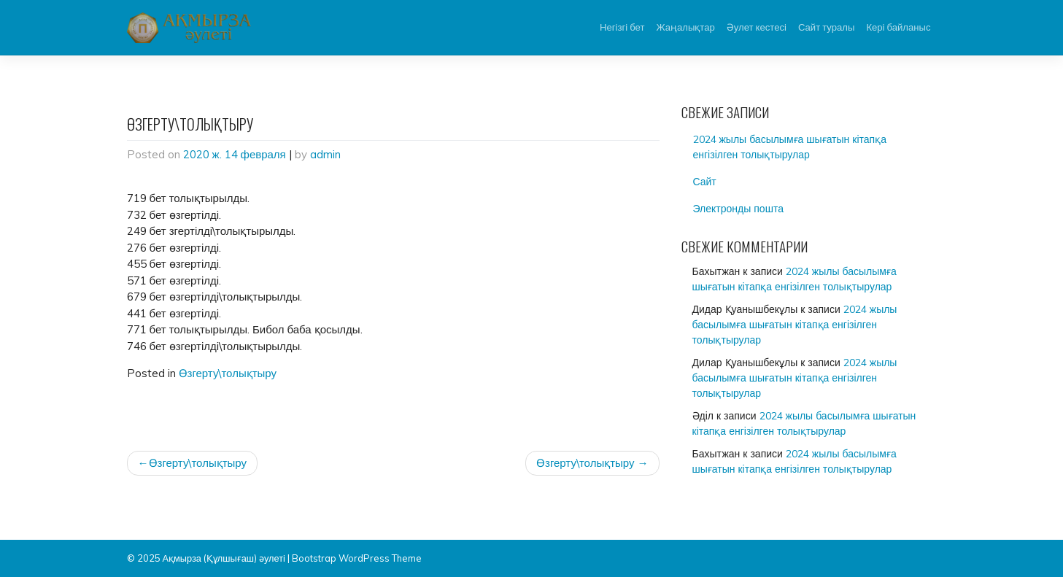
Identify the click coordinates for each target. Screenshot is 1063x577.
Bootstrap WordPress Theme (357, 558)
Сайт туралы (826, 27)
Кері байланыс (898, 27)
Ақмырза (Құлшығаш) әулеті (224, 558)
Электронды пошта (738, 208)
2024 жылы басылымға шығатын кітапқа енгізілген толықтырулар (789, 147)
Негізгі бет (622, 27)
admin (325, 154)
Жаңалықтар (685, 27)
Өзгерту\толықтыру (228, 373)
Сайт (704, 181)
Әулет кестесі (756, 27)
